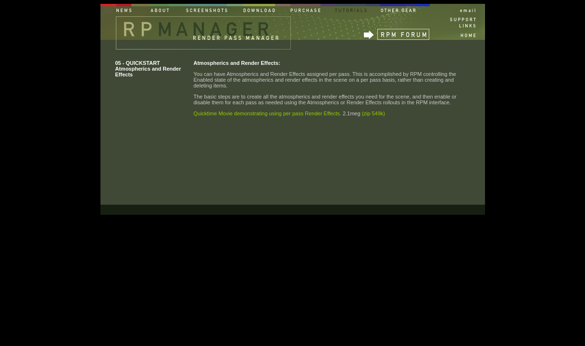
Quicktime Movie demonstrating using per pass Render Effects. (267, 113)
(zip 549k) (373, 113)
